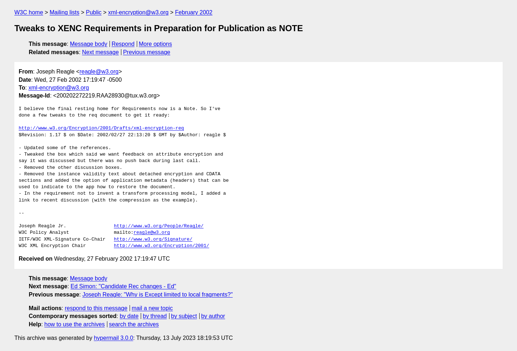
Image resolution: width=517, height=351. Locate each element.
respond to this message (96, 308)
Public (94, 12)
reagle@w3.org (98, 71)
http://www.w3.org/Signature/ (153, 239)
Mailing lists (64, 12)
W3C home (28, 12)
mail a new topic (152, 308)
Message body (88, 44)
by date (129, 316)
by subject (184, 316)
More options (155, 44)
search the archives (134, 324)
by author (213, 316)
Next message (100, 52)
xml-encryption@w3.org (138, 12)
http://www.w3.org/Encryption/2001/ (161, 246)
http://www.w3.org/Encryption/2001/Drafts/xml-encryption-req (101, 128)
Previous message (147, 52)
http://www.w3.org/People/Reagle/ (159, 226)
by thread (155, 316)
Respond (123, 44)
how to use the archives (75, 324)
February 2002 (194, 12)
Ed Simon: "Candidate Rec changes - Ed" (123, 286)
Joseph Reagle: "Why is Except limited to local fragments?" (157, 294)
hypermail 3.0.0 (113, 338)
